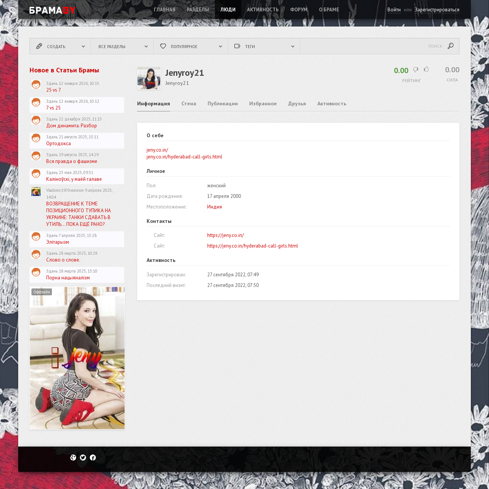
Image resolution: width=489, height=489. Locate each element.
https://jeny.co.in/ (225, 235)
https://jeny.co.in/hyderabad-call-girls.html (252, 246)
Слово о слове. (63, 260)
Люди (228, 9)
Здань (52, 83)
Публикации (223, 103)
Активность (263, 9)
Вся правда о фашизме (71, 161)
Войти (394, 9)
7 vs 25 (53, 108)
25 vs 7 (53, 90)
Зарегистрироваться (437, 9)
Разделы (198, 9)
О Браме (329, 9)
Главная (164, 9)
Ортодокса (58, 143)
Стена (188, 103)
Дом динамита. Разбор (71, 125)
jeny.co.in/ (157, 150)
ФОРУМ (299, 9)
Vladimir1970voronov (65, 190)
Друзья (297, 103)
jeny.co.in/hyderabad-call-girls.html (184, 157)
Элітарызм (57, 242)
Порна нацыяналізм (68, 277)
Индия (214, 207)
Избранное (263, 103)
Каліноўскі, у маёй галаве (74, 179)
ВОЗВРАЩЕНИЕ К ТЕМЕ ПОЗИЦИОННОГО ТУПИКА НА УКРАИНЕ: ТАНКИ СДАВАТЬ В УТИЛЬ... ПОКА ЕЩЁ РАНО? (78, 214)
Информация (153, 103)
